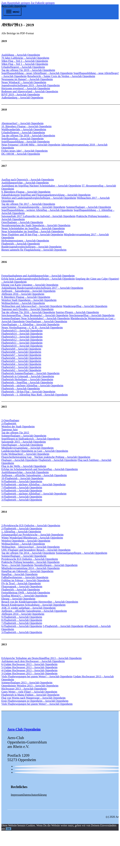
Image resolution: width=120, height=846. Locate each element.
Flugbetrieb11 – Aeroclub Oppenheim (21, 342)
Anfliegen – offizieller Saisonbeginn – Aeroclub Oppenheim (34, 475)
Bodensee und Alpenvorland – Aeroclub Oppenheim (29, 91)
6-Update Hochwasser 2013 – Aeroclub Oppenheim (29, 664)
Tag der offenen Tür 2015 (15, 432)
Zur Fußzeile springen (43, 2)
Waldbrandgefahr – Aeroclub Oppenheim (23, 129)
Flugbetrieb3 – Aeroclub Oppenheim (21, 367)
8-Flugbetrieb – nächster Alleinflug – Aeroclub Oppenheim (33, 484)
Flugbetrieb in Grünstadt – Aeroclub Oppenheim (27, 376)
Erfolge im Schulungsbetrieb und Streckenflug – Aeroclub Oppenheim (39, 469)
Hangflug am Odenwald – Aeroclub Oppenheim (27, 571)
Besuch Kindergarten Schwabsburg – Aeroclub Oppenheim (33, 604)
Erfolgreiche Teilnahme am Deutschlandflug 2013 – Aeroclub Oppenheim (41, 658)
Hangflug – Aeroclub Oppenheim (19, 574)
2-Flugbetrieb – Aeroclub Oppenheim (21, 528)
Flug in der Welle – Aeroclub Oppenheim (23, 466)
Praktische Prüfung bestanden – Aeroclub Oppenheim (30, 562)
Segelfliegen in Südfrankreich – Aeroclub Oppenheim (30, 438)
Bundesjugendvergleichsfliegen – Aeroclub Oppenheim (31, 246)
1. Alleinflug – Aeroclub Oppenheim (21, 531)
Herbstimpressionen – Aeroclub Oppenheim (25, 240)
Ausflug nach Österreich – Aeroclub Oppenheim (27, 179)
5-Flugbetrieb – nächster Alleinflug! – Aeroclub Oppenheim (33, 493)
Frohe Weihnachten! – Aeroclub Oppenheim (25, 453)
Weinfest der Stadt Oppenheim (18, 426)
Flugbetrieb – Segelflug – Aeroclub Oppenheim (27, 382)
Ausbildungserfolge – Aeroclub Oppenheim (25, 182)
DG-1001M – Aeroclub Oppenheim (20, 153)
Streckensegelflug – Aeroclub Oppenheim (91, 315)
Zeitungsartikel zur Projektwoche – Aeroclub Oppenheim (32, 534)
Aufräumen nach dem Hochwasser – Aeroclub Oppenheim (33, 661)
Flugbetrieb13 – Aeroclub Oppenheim (22, 336)
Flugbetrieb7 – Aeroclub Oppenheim (21, 355)
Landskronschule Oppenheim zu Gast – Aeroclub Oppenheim (34, 450)
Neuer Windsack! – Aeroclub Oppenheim (23, 82)
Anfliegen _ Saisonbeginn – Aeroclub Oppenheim (28, 290)
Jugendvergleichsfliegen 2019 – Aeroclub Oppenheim (30, 85)
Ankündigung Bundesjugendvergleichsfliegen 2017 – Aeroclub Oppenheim (42, 287)
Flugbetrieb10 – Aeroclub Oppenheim (22, 345)
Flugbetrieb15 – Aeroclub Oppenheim (22, 330)
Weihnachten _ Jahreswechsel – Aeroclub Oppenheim (30, 546)
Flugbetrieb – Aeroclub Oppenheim (20, 243)
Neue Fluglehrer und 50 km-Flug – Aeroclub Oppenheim (32, 234)
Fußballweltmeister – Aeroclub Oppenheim (24, 577)
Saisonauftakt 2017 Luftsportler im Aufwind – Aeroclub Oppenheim (38, 216)
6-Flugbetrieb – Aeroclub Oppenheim (21, 490)
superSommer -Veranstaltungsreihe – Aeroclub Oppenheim (33, 207)
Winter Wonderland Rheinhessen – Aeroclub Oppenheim (32, 537)
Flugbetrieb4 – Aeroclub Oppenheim (21, 364)
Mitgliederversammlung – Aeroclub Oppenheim (27, 447)
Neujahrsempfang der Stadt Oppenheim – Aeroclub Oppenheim (35, 225)
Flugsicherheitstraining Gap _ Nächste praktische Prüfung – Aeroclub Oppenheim (45, 457)
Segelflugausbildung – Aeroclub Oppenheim (25, 141)
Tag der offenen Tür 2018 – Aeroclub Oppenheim (28, 135)
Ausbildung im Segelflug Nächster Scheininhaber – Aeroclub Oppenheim (41, 185)
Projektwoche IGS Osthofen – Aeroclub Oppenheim (29, 559)
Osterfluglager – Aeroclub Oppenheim (22, 222)
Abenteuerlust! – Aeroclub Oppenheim (22, 123)
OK (8, 829)
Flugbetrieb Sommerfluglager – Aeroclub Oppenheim (30, 373)
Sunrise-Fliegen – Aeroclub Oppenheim (77, 312)
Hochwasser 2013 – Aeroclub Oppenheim (24, 688)
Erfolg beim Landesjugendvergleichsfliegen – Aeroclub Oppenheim (38, 278)
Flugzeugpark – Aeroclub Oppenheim (21, 586)
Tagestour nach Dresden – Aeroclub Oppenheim (27, 309)
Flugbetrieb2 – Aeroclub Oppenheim (21, 370)
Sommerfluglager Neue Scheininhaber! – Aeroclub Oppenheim (35, 318)
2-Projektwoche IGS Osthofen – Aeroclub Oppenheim (30, 525)
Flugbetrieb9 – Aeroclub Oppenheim (21, 348)
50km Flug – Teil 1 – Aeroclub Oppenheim (24, 64)
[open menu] (12, 11)
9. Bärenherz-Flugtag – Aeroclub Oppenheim (25, 191)
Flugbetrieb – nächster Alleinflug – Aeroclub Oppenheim (32, 385)
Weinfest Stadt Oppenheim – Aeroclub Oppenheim (28, 300)
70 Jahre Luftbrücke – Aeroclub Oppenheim (25, 57)
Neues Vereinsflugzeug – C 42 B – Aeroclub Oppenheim (32, 327)
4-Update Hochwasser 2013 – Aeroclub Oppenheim (29, 670)
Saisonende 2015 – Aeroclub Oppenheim (23, 441)
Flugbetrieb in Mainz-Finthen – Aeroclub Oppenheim (30, 694)
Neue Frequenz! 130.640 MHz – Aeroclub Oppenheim (31, 144)
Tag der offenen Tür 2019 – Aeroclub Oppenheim (28, 70)
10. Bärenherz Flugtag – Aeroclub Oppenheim (26, 126)
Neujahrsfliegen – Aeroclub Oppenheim (55, 565)
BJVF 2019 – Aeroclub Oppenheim (20, 94)
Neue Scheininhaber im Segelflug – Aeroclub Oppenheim (32, 231)
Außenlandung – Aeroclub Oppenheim (22, 97)
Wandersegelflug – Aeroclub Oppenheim (85, 306)
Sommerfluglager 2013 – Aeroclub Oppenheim (26, 682)
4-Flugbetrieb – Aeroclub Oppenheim (21, 496)
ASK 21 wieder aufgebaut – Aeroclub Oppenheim (28, 607)
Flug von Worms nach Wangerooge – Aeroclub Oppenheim (33, 697)
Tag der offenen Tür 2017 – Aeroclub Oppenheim (28, 204)
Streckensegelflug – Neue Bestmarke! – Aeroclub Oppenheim (34, 315)
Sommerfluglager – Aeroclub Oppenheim (88, 207)
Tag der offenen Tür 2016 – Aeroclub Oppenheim (28, 312)
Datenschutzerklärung (35, 794)
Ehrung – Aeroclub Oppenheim (18, 598)
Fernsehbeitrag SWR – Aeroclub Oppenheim (25, 592)
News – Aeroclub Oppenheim (17, 565)
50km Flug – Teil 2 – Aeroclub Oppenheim (24, 60)
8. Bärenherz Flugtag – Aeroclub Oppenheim (25, 297)
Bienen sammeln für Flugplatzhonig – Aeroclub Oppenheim (33, 249)
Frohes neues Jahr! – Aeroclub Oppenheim (24, 150)
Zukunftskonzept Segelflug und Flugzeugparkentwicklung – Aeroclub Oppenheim (46, 194)
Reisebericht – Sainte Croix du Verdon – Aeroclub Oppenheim (61, 76)
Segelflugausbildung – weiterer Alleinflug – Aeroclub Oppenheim (37, 210)
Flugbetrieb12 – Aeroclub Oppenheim (22, 339)
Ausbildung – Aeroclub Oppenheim (20, 54)
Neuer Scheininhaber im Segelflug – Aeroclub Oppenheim (33, 228)
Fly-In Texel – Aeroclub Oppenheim (21, 583)
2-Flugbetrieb (9, 423)
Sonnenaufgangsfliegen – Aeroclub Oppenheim (81, 552)
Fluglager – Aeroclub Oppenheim (19, 460)
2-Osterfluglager (10, 420)
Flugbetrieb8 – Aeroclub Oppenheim (21, 351)
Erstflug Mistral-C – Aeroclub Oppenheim (24, 595)
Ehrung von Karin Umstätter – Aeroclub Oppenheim (29, 284)
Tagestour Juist (9, 429)
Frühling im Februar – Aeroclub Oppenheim (25, 580)
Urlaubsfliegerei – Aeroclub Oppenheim (23, 67)
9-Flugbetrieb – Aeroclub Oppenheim (21, 481)
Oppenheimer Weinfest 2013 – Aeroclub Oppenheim (29, 685)
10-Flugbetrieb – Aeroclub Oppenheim (22, 478)
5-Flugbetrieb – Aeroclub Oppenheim (63, 626)
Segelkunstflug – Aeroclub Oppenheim (22, 138)
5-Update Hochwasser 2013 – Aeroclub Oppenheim (29, 667)
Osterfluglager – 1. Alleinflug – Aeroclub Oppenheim (30, 324)
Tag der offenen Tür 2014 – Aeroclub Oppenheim (28, 552)
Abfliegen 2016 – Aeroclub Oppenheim (22, 294)
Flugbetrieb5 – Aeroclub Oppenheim (21, 361)
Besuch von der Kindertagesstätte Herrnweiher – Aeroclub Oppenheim (39, 601)
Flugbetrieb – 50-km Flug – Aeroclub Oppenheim (28, 391)
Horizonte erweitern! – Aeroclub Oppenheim (25, 88)
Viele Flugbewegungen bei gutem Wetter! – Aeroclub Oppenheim (37, 676)
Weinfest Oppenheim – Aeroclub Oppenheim (25, 540)
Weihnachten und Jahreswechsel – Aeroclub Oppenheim (31, 306)
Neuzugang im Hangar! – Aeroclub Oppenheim (27, 79)
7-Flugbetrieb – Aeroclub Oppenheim (21, 487)
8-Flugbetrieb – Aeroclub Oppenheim (21, 620)
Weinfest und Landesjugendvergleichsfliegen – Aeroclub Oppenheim (38, 197)
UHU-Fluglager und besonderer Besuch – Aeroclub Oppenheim (36, 549)
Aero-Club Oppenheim (13, 5)
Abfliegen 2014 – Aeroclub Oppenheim (22, 613)
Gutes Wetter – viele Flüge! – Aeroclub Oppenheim (29, 691)
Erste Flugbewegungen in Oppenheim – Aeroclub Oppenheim (34, 700)
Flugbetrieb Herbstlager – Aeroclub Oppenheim (27, 379)
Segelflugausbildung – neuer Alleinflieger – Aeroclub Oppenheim (37, 73)
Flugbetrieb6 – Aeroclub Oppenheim (21, 358)
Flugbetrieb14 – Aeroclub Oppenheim (22, 333)
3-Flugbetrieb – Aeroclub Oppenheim (21, 499)
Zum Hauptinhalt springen (15, 2)
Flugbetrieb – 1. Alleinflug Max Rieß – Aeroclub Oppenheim (34, 394)
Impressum (17, 794)
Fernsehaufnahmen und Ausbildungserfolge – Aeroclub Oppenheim (38, 275)
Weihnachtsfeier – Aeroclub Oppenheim (23, 303)
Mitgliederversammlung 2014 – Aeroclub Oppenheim (30, 568)
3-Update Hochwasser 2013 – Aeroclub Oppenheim (29, 673)
